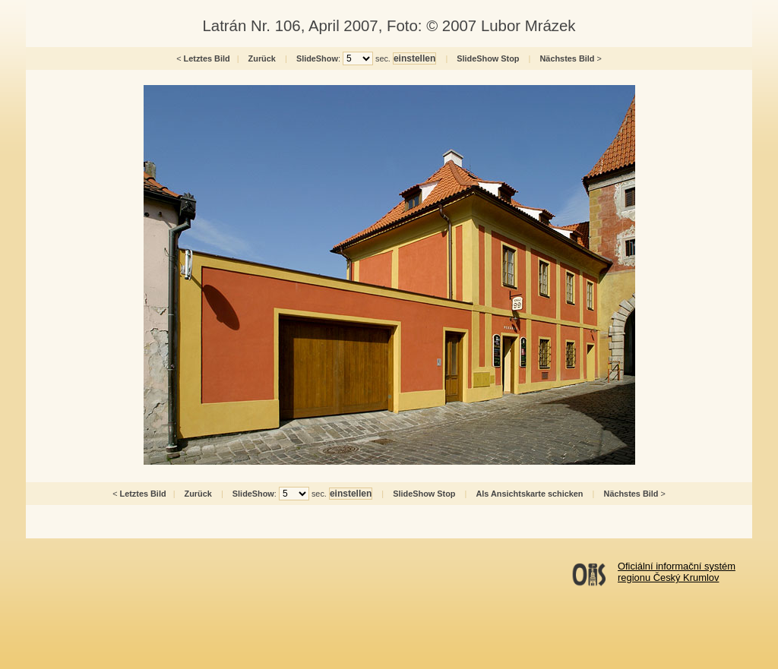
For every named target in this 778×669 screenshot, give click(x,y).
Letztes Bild (207, 58)
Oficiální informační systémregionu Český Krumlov (676, 571)
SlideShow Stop (488, 58)
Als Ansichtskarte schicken (529, 493)
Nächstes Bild (567, 58)
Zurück (262, 58)
